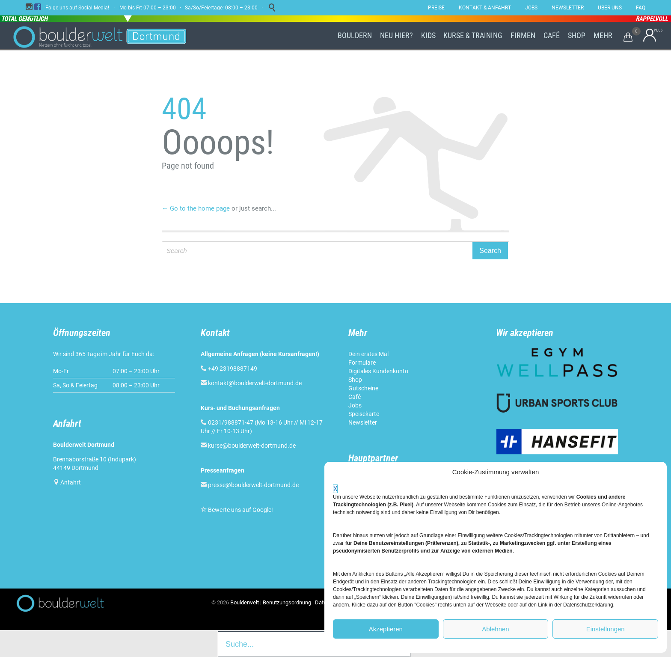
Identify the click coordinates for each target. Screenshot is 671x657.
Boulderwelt (244, 602)
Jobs (355, 405)
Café (354, 396)
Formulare (362, 362)
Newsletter (362, 422)
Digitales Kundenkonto (378, 371)
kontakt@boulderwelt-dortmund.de (255, 383)
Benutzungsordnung (287, 602)
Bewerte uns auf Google (239, 509)
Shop (355, 379)
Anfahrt (70, 482)
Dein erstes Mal (368, 354)
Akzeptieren (386, 629)
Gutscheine (363, 388)
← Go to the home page (196, 208)
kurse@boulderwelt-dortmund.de (248, 445)
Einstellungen (605, 629)
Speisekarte (363, 413)
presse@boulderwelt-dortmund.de (250, 485)
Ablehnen (495, 629)
